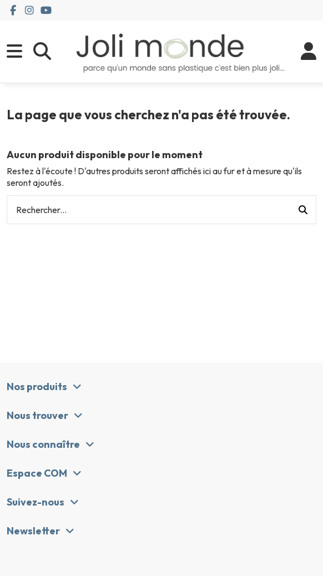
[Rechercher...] (303, 209)
